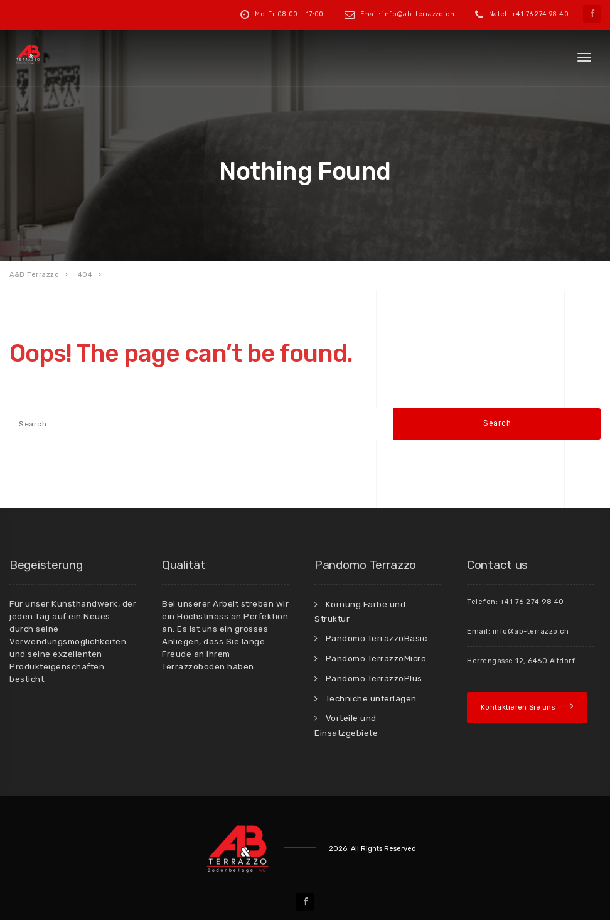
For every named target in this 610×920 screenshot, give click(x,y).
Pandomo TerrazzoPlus (374, 678)
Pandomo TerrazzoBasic (376, 638)
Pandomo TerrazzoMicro (376, 658)
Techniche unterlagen (371, 698)
